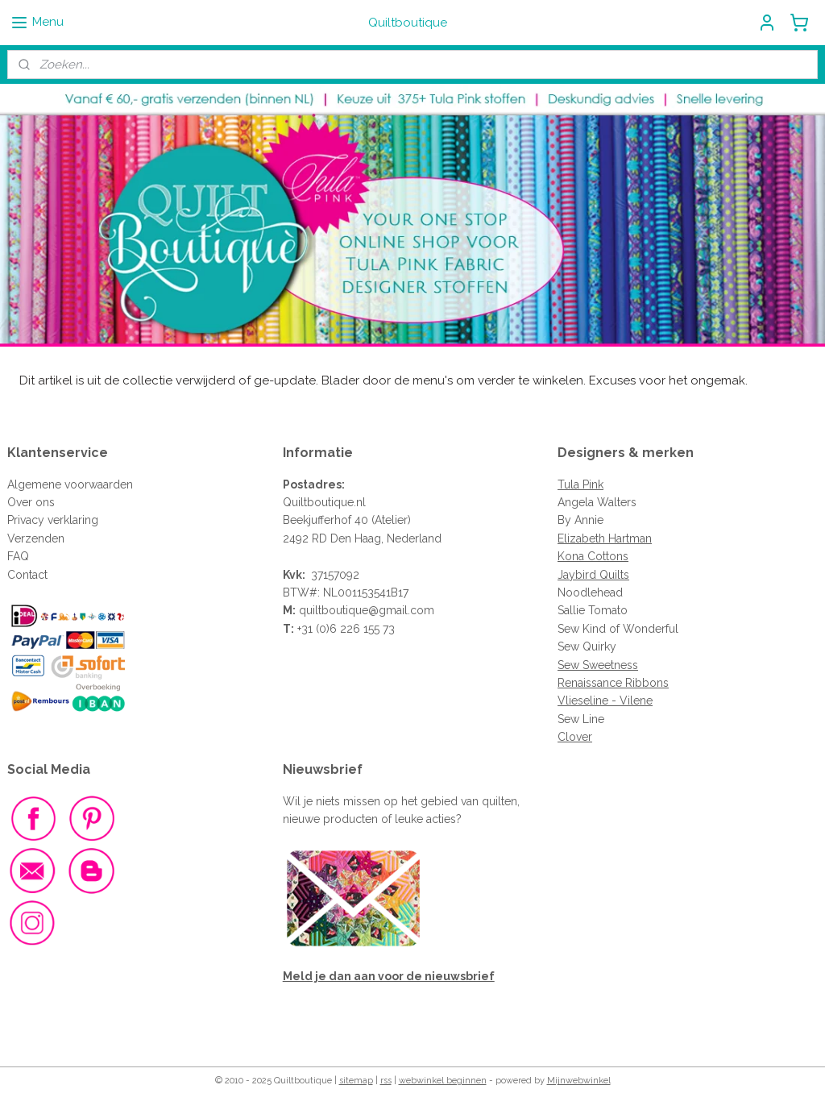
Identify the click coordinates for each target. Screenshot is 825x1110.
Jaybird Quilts (593, 574)
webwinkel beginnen (443, 1080)
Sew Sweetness (598, 665)
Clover (575, 736)
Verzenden (35, 538)
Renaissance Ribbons (613, 682)
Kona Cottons (593, 556)
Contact (27, 574)
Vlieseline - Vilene (605, 700)
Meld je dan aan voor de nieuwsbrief (389, 976)
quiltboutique (333, 610)
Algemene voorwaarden (70, 484)
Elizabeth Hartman (605, 538)
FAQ (18, 556)
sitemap (356, 1080)
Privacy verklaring (52, 519)
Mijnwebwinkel (579, 1080)
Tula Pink (580, 484)
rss (386, 1080)
